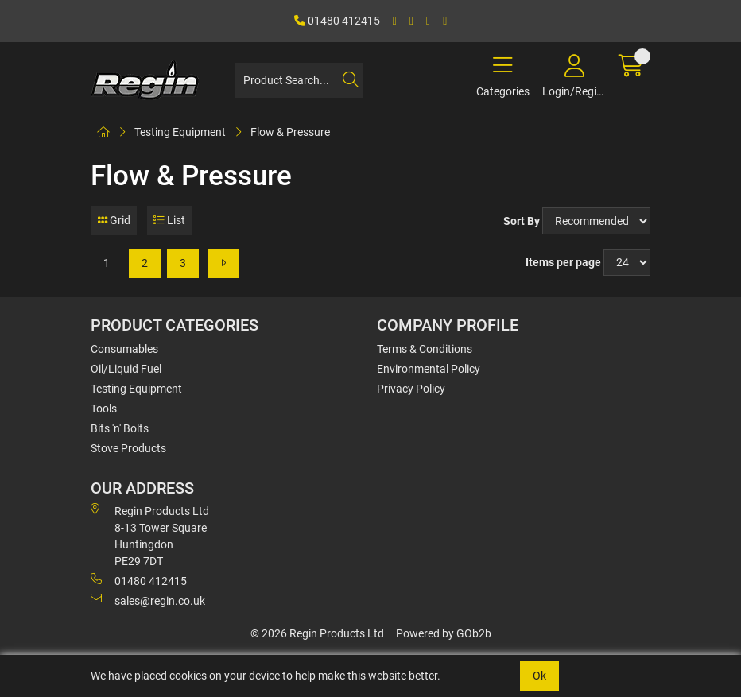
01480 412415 (337, 20)
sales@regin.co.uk (148, 600)
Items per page (563, 262)
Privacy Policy (411, 388)
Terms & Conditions (424, 349)
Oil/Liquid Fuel (126, 368)
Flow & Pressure (290, 132)
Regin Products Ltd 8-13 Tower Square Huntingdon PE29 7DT (150, 535)
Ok (539, 675)
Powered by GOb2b (443, 633)
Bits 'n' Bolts (120, 428)
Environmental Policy (428, 368)
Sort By (521, 221)
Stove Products (128, 448)
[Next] (223, 263)
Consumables (124, 349)
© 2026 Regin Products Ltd (317, 633)
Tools (104, 408)
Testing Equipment (180, 132)
